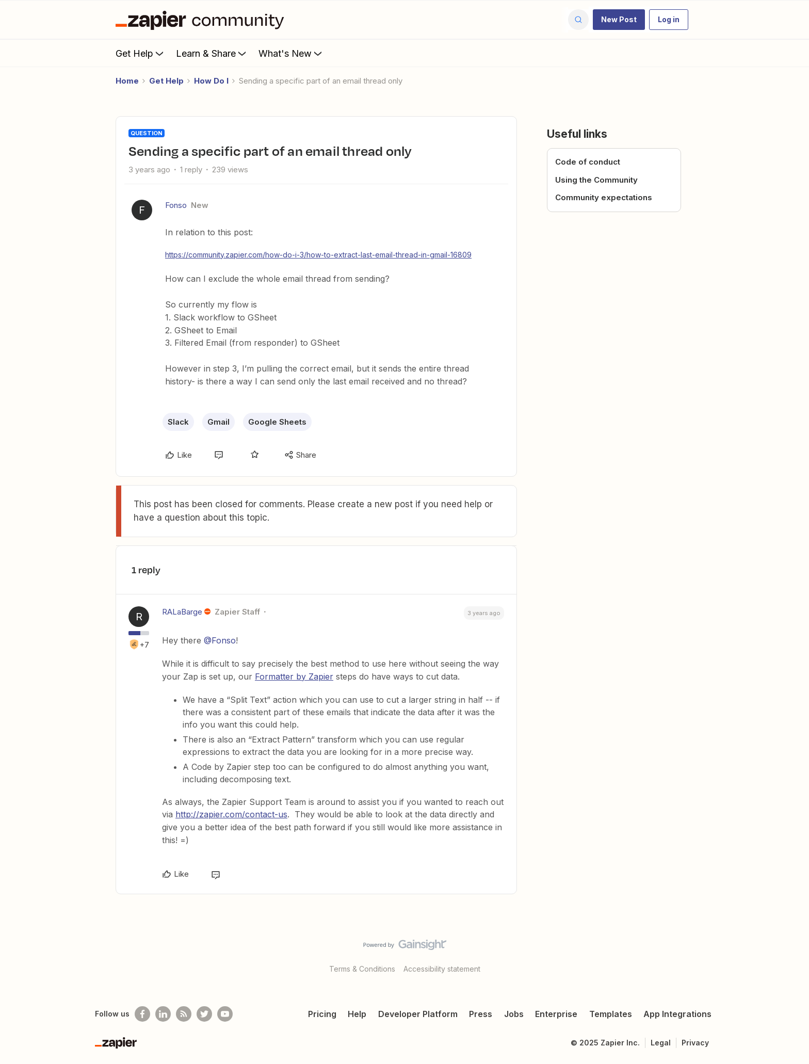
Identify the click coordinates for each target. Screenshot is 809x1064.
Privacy (695, 1042)
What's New (291, 53)
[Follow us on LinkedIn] (163, 1014)
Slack (178, 422)
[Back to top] (788, 953)
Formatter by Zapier (294, 676)
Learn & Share (212, 53)
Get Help (141, 53)
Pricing (322, 1014)
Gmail (218, 422)
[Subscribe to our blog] (183, 1014)
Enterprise (556, 1014)
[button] (619, 19)
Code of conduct (587, 162)
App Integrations (677, 1014)
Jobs (514, 1014)
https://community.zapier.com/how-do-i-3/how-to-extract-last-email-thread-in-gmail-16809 (318, 254)
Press (480, 1014)
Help (357, 1014)
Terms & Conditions (362, 968)
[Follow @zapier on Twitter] (204, 1014)
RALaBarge (182, 612)
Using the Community (596, 180)
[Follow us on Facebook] (142, 1014)
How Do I (211, 81)
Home (127, 81)
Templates (610, 1014)
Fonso (176, 205)
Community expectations (603, 197)
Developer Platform (418, 1014)
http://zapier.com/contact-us (231, 814)
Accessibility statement (441, 968)
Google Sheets (277, 422)
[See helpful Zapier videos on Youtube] (225, 1014)
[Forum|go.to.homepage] (202, 19)
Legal (661, 1042)
